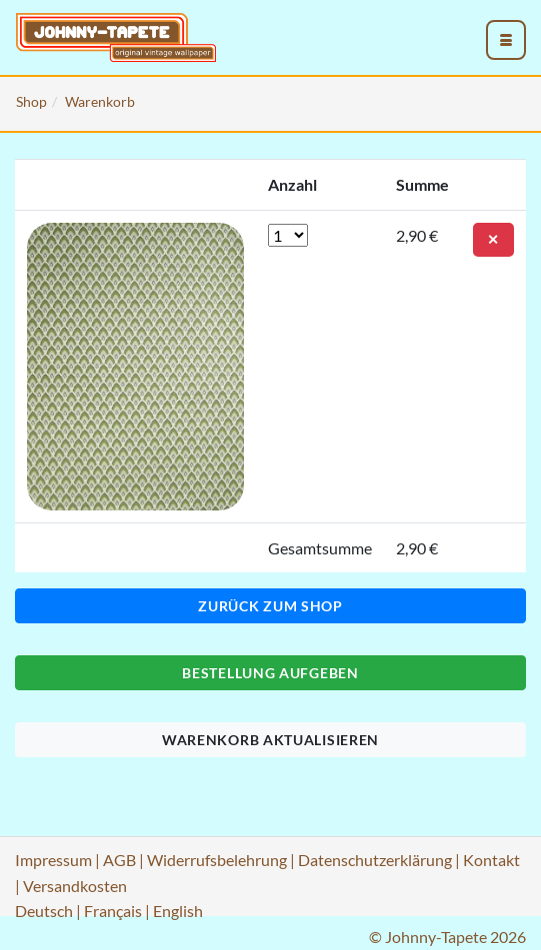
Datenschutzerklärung (375, 859)
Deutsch (44, 910)
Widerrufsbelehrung (217, 859)
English (178, 910)
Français (113, 910)
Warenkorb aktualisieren (270, 739)
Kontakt (491, 859)
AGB (119, 859)
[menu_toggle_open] (506, 40)
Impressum (53, 859)
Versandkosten (75, 885)
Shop (31, 101)
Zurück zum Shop (270, 605)
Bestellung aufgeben (270, 672)
